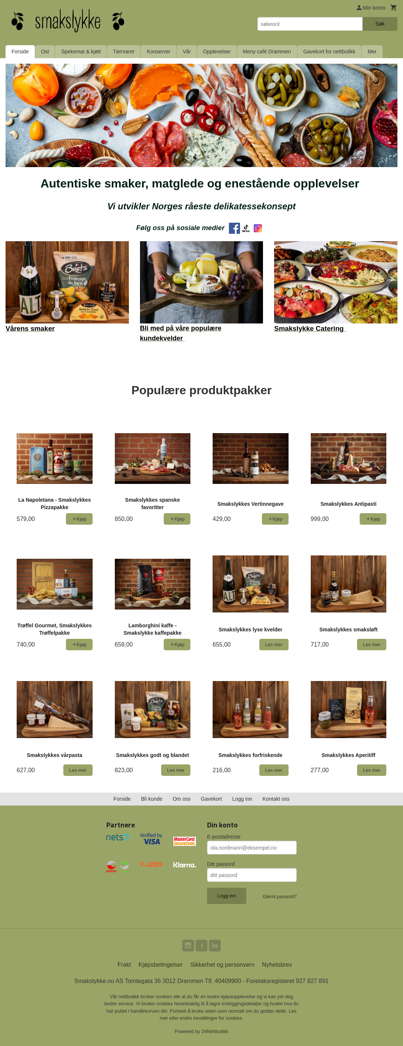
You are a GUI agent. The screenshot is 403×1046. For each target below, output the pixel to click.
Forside (20, 51)
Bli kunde (152, 799)
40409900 (228, 981)
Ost (45, 51)
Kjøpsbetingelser (161, 965)
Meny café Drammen (267, 51)
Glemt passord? (280, 896)
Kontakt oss (276, 799)
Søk (379, 24)
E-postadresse (223, 837)
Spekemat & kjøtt (81, 51)
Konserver (158, 51)
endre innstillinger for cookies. (211, 1018)
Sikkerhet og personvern (222, 965)
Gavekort (211, 799)
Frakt (124, 965)
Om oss (181, 799)
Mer (371, 51)
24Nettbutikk (215, 1031)
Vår (187, 51)
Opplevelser (217, 51)
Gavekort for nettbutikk (329, 51)
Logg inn (242, 799)
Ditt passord (221, 864)
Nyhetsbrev (277, 965)
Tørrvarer (123, 51)
